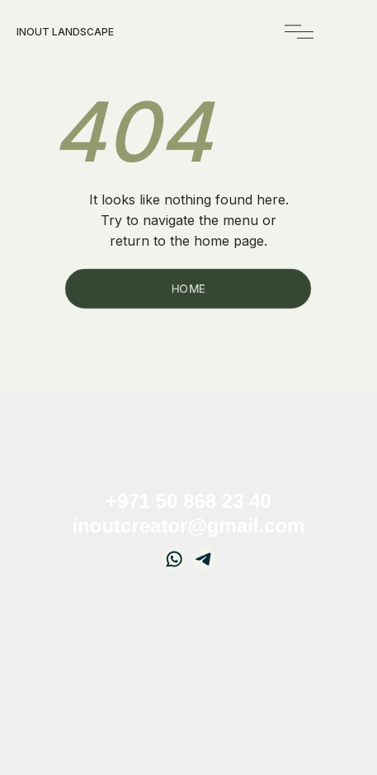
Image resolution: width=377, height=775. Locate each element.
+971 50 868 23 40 (188, 501)
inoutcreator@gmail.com (188, 525)
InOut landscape (65, 32)
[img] (299, 32)
